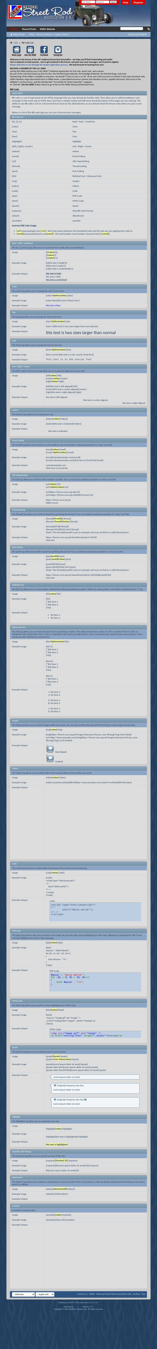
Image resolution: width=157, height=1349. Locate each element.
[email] (15, 156)
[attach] (15, 215)
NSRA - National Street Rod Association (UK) (110, 1293)
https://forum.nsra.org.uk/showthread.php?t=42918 (71, 537)
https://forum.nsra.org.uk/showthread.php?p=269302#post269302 (78, 575)
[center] (29, 146)
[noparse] (16, 210)
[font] (14, 136)
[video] (15, 186)
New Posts (19, 34)
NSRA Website (47, 29)
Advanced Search (137, 34)
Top (143, 1293)
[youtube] (16, 220)
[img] (14, 181)
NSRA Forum (52, 502)
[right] (21, 146)
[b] (13, 121)
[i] (17, 121)
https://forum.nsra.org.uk (58, 499)
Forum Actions (43, 34)
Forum (13, 29)
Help (125, 2)
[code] (15, 191)
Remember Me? (91, 7)
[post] (15, 171)
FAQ (31, 34)
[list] (14, 176)
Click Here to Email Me (57, 468)
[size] (14, 131)
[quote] (15, 205)
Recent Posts (29, 29)
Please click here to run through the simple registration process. (39, 64)
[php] (14, 195)
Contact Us (82, 1293)
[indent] (16, 151)
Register (138, 2)
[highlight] (17, 141)
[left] (14, 146)
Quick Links (61, 34)
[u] (20, 121)
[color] (15, 126)
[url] (14, 161)
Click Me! (50, 540)
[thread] (16, 166)
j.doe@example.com (56, 465)
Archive (136, 1293)
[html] (15, 200)
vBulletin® (78, 1307)
